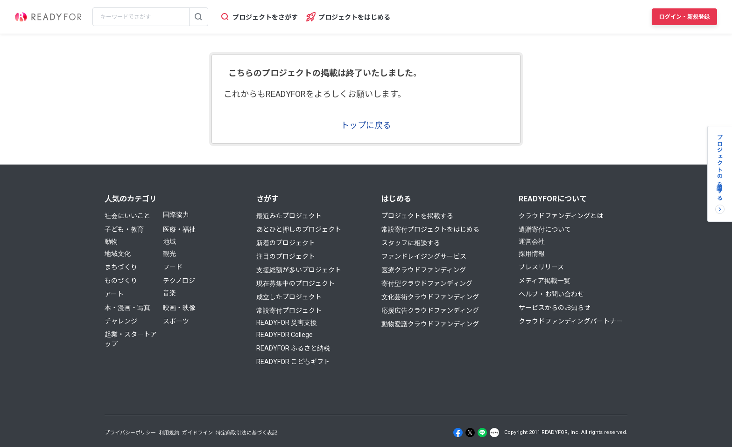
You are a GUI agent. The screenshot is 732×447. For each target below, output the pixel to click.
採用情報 (532, 253)
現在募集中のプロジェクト (295, 283)
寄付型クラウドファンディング (426, 283)
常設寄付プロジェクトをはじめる (430, 229)
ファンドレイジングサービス (423, 256)
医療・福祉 (179, 229)
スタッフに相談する (410, 243)
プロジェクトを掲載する (417, 216)
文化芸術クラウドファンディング (430, 297)
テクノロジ (179, 280)
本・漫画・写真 (127, 307)
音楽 (169, 292)
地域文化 (118, 253)
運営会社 (532, 241)
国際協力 (176, 214)
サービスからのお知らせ (555, 307)
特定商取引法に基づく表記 (246, 433)
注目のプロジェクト (285, 256)
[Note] (494, 432)
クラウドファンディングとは (561, 216)
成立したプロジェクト (289, 297)
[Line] (482, 432)
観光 (169, 253)
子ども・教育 (124, 229)
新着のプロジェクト (285, 243)
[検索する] (198, 16)
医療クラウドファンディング (423, 270)
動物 (111, 241)
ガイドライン (197, 433)
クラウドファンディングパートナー (571, 321)
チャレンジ (121, 321)
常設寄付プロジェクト (289, 310)
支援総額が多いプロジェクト (298, 270)
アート (114, 294)
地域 (169, 241)
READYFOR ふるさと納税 (293, 348)
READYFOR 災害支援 (286, 322)
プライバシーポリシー (130, 433)
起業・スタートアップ (131, 339)
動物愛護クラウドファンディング (430, 324)
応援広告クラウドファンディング (430, 310)
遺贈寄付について (545, 229)
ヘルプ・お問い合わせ (551, 294)
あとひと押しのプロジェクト (298, 229)
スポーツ (176, 321)
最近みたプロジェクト (289, 216)
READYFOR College (284, 334)
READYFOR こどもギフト (293, 361)
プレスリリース (541, 267)
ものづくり (121, 280)
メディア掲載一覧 (544, 280)
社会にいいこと (127, 216)
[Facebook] (458, 432)
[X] (470, 432)
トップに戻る (366, 125)
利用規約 (169, 433)
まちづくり (121, 267)
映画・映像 (179, 307)
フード (173, 267)
